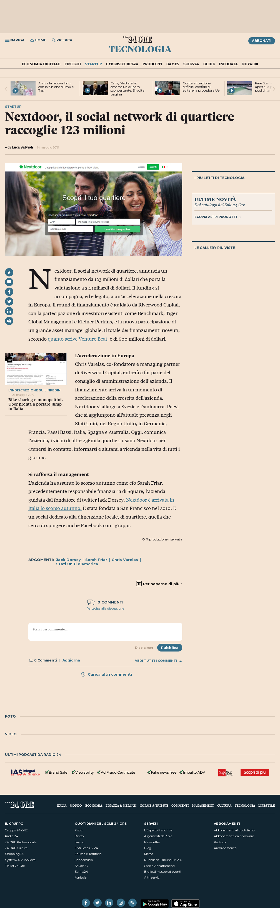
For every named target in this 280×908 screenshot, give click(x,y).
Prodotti (152, 63)
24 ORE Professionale (20, 842)
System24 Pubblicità (20, 860)
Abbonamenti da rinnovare (234, 836)
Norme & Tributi (154, 805)
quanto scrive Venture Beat (77, 339)
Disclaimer (144, 648)
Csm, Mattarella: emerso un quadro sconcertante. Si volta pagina (127, 88)
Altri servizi (152, 877)
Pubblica (170, 647)
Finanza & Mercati (121, 805)
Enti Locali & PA (86, 848)
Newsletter (152, 842)
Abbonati (261, 41)
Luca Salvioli (22, 147)
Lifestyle (266, 805)
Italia (61, 805)
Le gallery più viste (214, 248)
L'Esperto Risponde (158, 830)
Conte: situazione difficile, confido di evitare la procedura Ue (201, 86)
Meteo (148, 854)
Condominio (84, 860)
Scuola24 (81, 866)
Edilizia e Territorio (88, 854)
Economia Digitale (41, 63)
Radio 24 (11, 836)
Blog (147, 848)
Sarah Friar (96, 559)
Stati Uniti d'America (77, 564)
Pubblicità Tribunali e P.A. (163, 860)
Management (203, 805)
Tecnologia (140, 48)
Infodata (228, 63)
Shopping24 (14, 854)
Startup (93, 63)
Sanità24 (81, 872)
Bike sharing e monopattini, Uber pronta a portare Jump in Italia (35, 404)
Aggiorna (71, 660)
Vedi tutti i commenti (158, 661)
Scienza (191, 63)
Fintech (72, 63)
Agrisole (80, 877)
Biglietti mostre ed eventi (162, 872)
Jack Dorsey (68, 559)
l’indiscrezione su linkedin (34, 390)
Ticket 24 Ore (15, 866)
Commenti (180, 805)
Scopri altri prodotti (217, 217)
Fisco (78, 830)
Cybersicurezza (122, 63)
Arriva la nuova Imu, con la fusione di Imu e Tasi (56, 86)
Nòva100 (250, 63)
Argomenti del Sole (158, 836)
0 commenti (105, 602)
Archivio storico (225, 848)
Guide (209, 63)
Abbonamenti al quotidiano (234, 830)
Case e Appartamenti (159, 866)
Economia (93, 805)
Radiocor (220, 842)
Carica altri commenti (106, 674)
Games (172, 63)
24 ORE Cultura (16, 848)
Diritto (79, 836)
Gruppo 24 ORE (16, 830)
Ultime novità (215, 199)
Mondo (76, 805)
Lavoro (79, 842)
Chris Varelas (125, 559)
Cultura (224, 805)
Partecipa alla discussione (105, 608)
